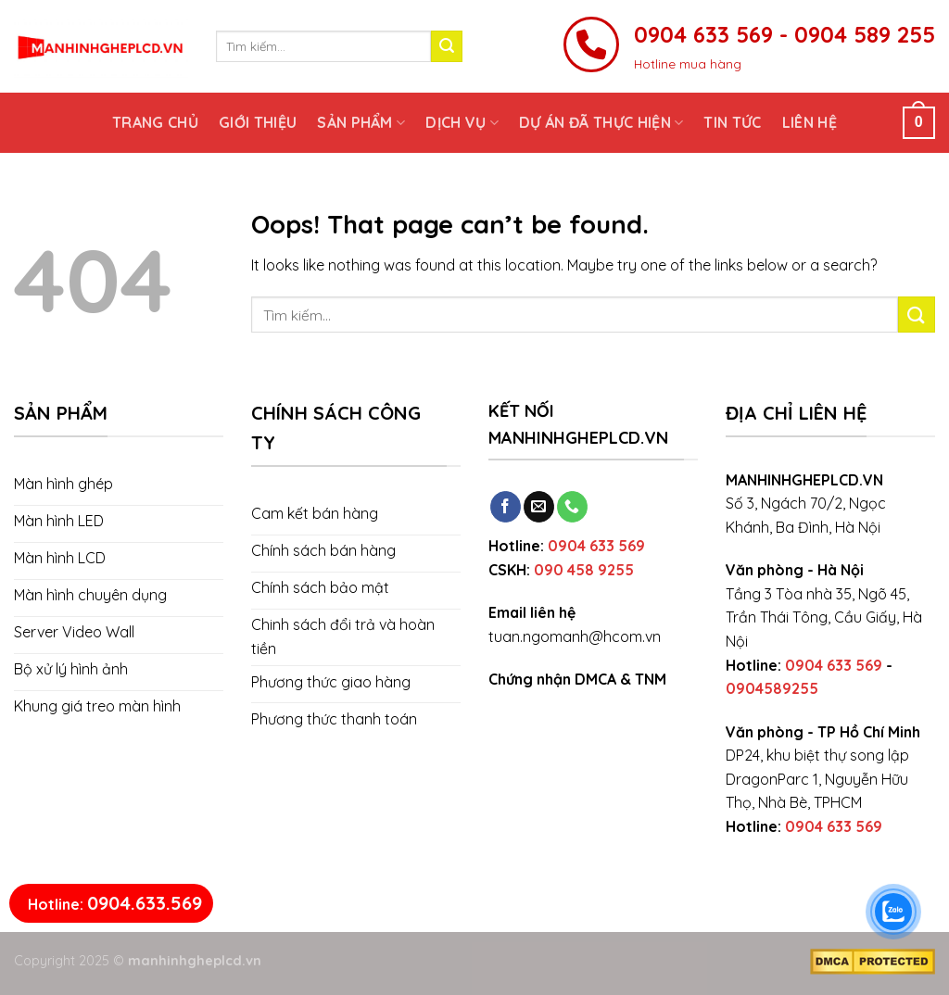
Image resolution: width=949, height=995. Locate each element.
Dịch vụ (462, 122)
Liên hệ (809, 122)
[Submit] (446, 46)
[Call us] (572, 507)
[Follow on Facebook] (505, 507)
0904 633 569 (596, 545)
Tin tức (732, 122)
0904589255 (772, 688)
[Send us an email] (539, 507)
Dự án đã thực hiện (601, 122)
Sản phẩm (361, 122)
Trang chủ (155, 122)
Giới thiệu (258, 122)
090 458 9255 (584, 569)
